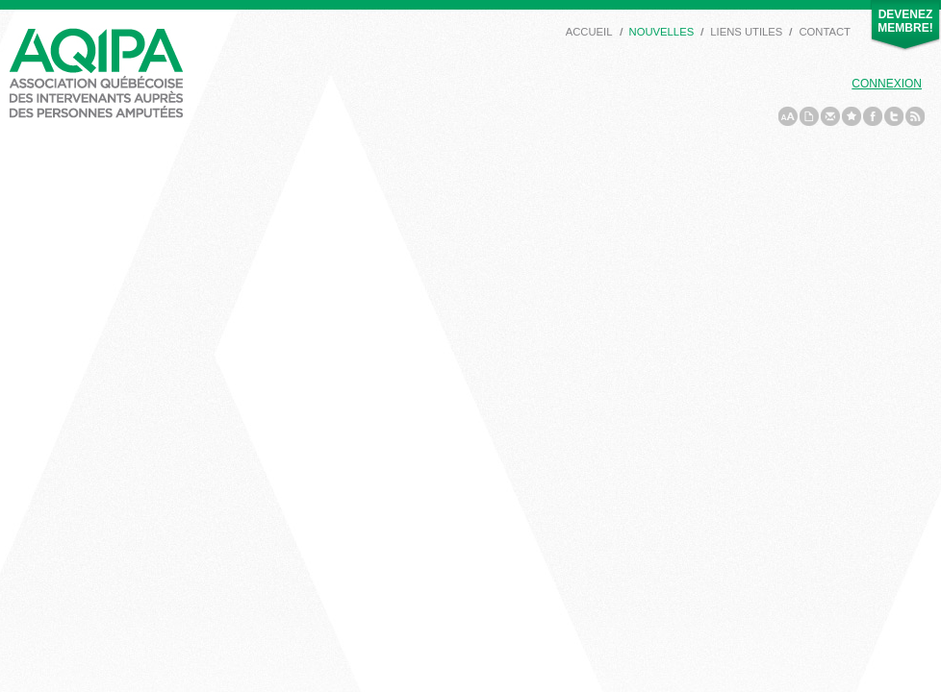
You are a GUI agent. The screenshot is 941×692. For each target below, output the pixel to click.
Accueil (589, 31)
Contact (825, 31)
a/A (788, 116)
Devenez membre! (904, 21)
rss (915, 116)
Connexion (887, 83)
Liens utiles (746, 31)
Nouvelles (662, 31)
